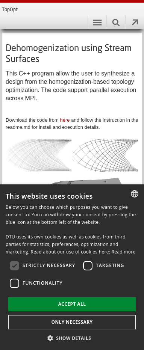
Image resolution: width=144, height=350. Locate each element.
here (65, 120)
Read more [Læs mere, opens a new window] (124, 252)
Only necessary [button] (71, 322)
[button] (72, 337)
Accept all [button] (72, 304)
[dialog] (72, 267)
